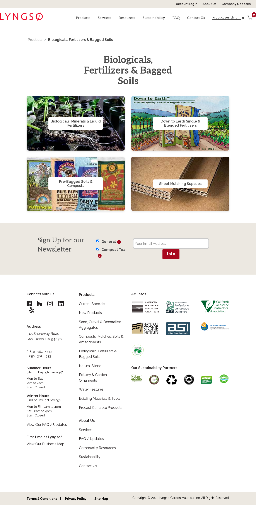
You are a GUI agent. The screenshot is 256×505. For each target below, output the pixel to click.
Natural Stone (90, 366)
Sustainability (154, 18)
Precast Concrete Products (100, 408)
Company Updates (236, 4)
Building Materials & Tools (99, 398)
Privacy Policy (75, 498)
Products (83, 18)
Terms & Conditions (42, 498)
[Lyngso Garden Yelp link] (31, 310)
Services (104, 18)
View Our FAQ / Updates (47, 425)
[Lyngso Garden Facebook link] (30, 303)
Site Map (101, 498)
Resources (127, 18)
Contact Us (196, 18)
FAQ (176, 18)
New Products (90, 313)
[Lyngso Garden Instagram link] (50, 303)
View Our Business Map (45, 444)
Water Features (91, 389)
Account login (186, 4)
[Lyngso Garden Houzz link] (39, 303)
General (108, 242)
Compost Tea (113, 250)
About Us (209, 4)
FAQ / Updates (91, 439)
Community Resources (97, 448)
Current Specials (92, 304)
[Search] (243, 18)
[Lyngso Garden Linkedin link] (61, 303)
